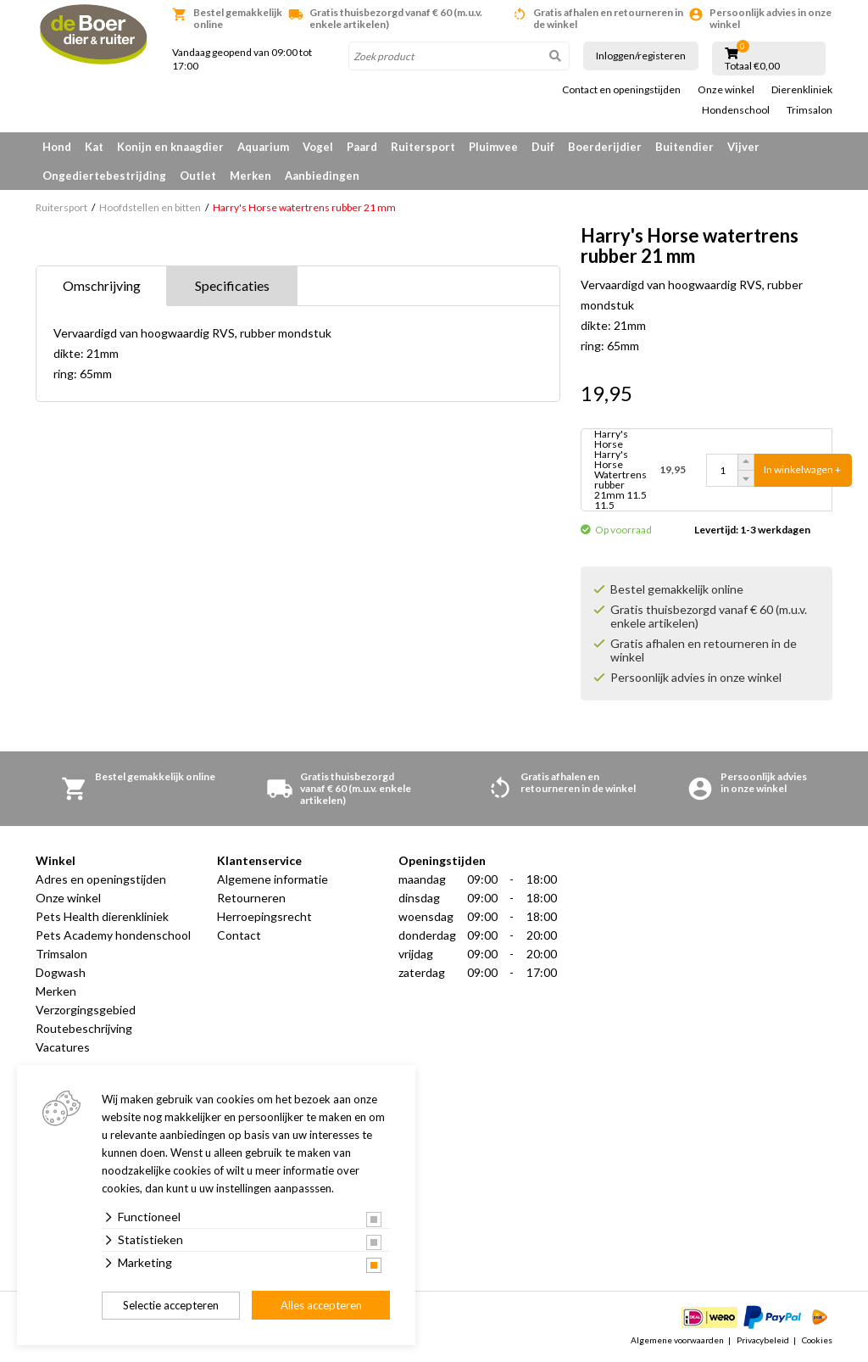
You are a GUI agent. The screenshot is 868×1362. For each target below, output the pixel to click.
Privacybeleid (763, 1340)
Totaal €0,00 (752, 66)
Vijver (743, 147)
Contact (239, 935)
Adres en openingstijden (101, 879)
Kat (94, 147)
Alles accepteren (321, 1305)
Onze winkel (726, 90)
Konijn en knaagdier (170, 147)
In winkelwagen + (802, 469)
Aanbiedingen (322, 175)
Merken (250, 175)
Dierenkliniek (801, 90)
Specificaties (232, 285)
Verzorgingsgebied (86, 1009)
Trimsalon (809, 110)
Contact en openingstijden (621, 90)
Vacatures (63, 1047)
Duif (542, 147)
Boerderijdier (605, 147)
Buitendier (684, 147)
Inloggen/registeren (641, 55)
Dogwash (61, 972)
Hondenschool (736, 110)
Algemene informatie (272, 879)
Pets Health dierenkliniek (102, 916)
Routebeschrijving (84, 1028)
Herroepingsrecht (264, 916)
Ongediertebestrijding (104, 175)
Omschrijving (102, 285)
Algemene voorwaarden (677, 1340)
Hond (56, 147)
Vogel (318, 147)
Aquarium (263, 147)
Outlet (198, 175)
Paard (362, 147)
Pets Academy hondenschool (113, 935)
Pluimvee (493, 147)
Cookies (817, 1340)
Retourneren (251, 897)
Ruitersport (423, 147)
